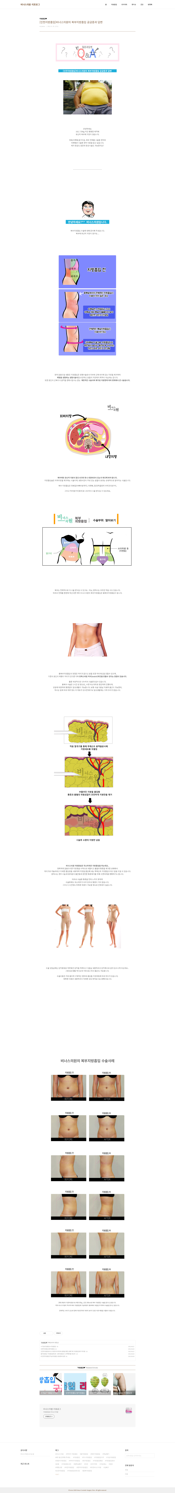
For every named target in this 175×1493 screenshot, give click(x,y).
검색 (152, 1456)
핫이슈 (134, 4)
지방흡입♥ (44, 1342)
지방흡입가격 (99, 1457)
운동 (57, 1464)
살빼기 (106, 1467)
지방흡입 (114, 4)
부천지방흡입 (69, 1467)
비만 (86, 1464)
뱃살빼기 (106, 1454)
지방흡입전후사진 (74, 1471)
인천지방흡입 (60, 1471)
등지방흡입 (87, 1461)
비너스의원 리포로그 (30, 4)
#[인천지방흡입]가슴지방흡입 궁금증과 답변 (53, 1356)
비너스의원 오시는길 (27, 1454)
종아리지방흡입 (82, 1467)
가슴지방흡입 (111, 1457)
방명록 (150, 4)
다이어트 (124, 4)
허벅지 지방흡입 (72, 1454)
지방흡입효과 (110, 1461)
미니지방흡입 (87, 1457)
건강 (142, 4)
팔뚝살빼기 (78, 1464)
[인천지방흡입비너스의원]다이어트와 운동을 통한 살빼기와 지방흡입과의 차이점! (63, 1351)
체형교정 (59, 1467)
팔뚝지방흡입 (87, 1471)
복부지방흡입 (95, 1454)
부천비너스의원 (96, 1467)
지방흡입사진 (66, 1464)
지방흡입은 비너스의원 (50, 1412)
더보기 (57, 1474)
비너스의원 (60, 1454)
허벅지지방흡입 (75, 1461)
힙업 (111, 1464)
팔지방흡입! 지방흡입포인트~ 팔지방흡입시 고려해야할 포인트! (58, 1354)
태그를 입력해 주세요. (63, 1457)
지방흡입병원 (98, 1461)
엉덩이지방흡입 (61, 1461)
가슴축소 (103, 1464)
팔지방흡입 (84, 1454)
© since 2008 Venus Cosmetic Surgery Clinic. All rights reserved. (88, 1490)
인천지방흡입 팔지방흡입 (48, 1349)
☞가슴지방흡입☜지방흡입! (48, 1346)
